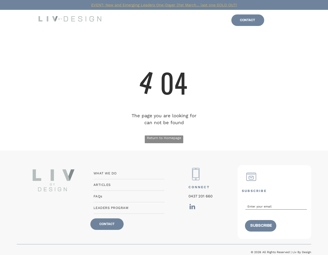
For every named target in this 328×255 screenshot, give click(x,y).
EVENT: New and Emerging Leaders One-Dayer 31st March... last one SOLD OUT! (164, 5)
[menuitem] (132, 20)
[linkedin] (281, 21)
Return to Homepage (164, 138)
